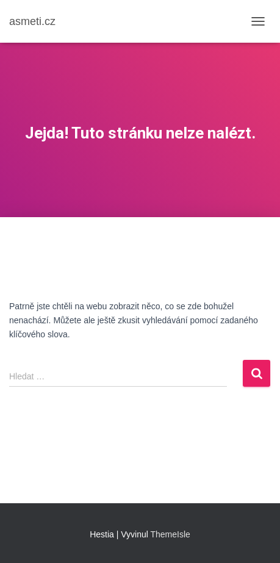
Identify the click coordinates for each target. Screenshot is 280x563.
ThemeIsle (170, 534)
